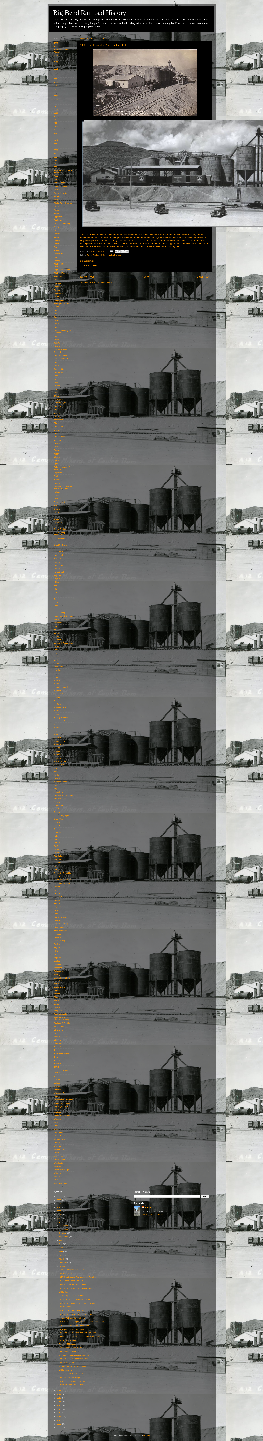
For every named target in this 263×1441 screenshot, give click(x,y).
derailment (58, 420)
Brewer (57, 290)
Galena (57, 509)
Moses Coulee (60, 761)
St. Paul (57, 1033)
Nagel (56, 772)
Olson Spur (59, 819)
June (61, 1248)
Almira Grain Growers (63, 203)
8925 (56, 160)
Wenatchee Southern (63, 1136)
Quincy (57, 876)
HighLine (57, 579)
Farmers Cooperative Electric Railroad (63, 487)
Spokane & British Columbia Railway (61, 1018)
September (64, 1237)
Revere (57, 910)
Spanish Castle (60, 1014)
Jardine (57, 602)
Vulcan (57, 1086)
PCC (56, 846)
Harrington (58, 565)
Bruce (56, 297)
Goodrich (58, 522)
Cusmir (57, 386)
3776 (56, 110)
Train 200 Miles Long (67, 1344)
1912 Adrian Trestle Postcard (71, 1281)
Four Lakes (59, 499)
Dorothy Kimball (60, 436)
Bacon (56, 237)
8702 (56, 153)
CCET (56, 324)
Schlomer (58, 968)
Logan (56, 663)
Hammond (58, 555)
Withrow (57, 1173)
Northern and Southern (63, 795)
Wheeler (57, 1146)
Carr (56, 317)
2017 (59, 1394)
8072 (56, 147)
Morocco (57, 755)
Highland (57, 575)
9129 (56, 164)
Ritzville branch (60, 917)
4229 (56, 133)
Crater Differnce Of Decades (71, 1385)
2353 (56, 59)
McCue (57, 700)
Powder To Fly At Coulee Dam (71, 1270)
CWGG (57, 393)
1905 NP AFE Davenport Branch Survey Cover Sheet (81, 1322)
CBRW (57, 320)
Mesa (56, 714)
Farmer (57, 483)
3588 (56, 99)
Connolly (57, 362)
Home (145, 276)
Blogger (146, 1435)
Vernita (57, 1079)
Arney (56, 227)
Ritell (56, 914)
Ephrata (57, 464)
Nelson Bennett (60, 782)
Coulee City (59, 369)
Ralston (57, 887)
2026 (59, 1196)
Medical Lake (59, 711)
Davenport (58, 399)
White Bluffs (59, 1149)
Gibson (57, 515)
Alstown (57, 206)
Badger (57, 240)
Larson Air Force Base (63, 643)
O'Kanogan (58, 805)
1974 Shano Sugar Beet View (71, 1329)
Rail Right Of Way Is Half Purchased (74, 1355)
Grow (56, 548)
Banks (56, 244)
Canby (56, 314)
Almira (56, 200)
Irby (55, 592)
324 (55, 86)
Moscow (57, 758)
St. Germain (59, 1030)
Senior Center (60, 987)
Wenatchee (59, 1132)
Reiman (57, 900)
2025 (59, 1200)
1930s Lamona (65, 1307)
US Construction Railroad (110, 255)
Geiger (57, 512)
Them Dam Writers (62, 1053)
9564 (56, 167)
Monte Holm (59, 744)
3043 (56, 82)
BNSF (56, 280)
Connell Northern (61, 359)
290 (55, 72)
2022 (59, 1211)
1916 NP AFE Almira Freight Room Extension (78, 1314)
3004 (56, 79)
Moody (57, 748)
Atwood (57, 234)
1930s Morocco (65, 1273)
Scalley (57, 961)
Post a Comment (91, 265)
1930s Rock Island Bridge (69, 1377)
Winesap (57, 1166)
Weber (57, 1129)
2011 (59, 1416)
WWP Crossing (60, 1183)
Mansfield (58, 684)
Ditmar (57, 423)
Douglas (57, 440)
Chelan (57, 336)
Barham (57, 247)
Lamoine (57, 636)
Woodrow (58, 1176)
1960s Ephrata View (67, 1340)
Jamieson (58, 596)
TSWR (57, 1067)
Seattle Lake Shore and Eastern (62, 979)
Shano (56, 997)
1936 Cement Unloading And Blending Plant (77, 1333)
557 (55, 137)
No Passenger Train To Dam (71, 1374)
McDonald (58, 704)
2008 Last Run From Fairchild (71, 1310)
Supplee (57, 1043)
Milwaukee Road (61, 721)
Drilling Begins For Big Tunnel (71, 1296)
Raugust (57, 890)
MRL (56, 768)
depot (56, 416)
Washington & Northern (64, 1100)
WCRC (57, 1122)
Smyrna (57, 1007)
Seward (57, 994)
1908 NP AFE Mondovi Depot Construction (77, 1303)
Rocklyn (57, 937)
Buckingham (59, 300)
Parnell (57, 843)
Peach (56, 849)
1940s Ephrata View (67, 1351)
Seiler (56, 983)
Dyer (56, 447)
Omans (57, 822)
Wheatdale (58, 1143)
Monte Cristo (59, 741)
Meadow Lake (60, 707)
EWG (56, 476)
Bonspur (57, 283)
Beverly (57, 261)
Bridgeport (58, 293)
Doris (56, 433)
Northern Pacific (61, 799)
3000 (56, 76)
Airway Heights (60, 193)
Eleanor (57, 457)
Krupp (56, 630)
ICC (55, 589)
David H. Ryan (60, 403)
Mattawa (57, 697)
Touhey (57, 1060)
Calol (56, 310)
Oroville (57, 826)
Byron (56, 307)
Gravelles (58, 541)
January (63, 1266)
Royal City (58, 947)
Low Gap (58, 670)
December (64, 1225)
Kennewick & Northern (63, 616)
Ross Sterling (59, 941)
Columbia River (60, 355)
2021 (59, 1215)
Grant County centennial (59, 533)
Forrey (56, 495)
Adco (56, 176)
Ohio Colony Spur (61, 815)
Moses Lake (59, 765)
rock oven (58, 934)
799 (55, 143)
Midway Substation (62, 717)
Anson (56, 213)
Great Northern (60, 545)
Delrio (56, 410)
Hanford (57, 558)
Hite (55, 585)
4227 (56, 130)
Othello (57, 829)
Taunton (57, 1047)
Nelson (57, 778)
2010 (59, 1420)
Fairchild (57, 479)
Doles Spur (58, 426)
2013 (59, 1409)
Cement (57, 327)
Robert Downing (61, 924)
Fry (55, 505)
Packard (57, 832)
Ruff (56, 954)
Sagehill (57, 958)
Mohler (57, 728)
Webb (56, 1126)
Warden (57, 1096)
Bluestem (58, 276)
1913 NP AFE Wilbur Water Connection (75, 1288)
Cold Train (58, 343)
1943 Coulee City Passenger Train (73, 1359)
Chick (56, 340)
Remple (57, 903)
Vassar (57, 1076)
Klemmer (58, 623)
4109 (56, 120)
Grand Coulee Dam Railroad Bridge (74, 1325)
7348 (56, 140)
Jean (56, 606)
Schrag (57, 974)
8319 (56, 150)
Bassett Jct (58, 254)
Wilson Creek (59, 1160)
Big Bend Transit (61, 273)
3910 (56, 113)
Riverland (58, 920)
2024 (59, 1204)
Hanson (57, 562)
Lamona (57, 640)
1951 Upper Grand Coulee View (72, 1284)
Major (56, 677)
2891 (56, 69)
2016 (59, 1398)
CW (55, 389)
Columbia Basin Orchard (60, 351)
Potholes (57, 859)
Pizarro (57, 853)
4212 (56, 126)
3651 (56, 103)
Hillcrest (57, 582)
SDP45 (148, 1207)
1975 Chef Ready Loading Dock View (74, 1299)
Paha (56, 836)
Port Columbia (60, 856)
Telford (57, 1050)
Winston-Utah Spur (62, 1170)
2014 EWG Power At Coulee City (72, 1381)
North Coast (59, 792)
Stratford (57, 1040)
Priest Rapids (59, 863)
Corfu (56, 366)
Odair (56, 809)
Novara (57, 802)
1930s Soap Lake (66, 1370)
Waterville (58, 1112)
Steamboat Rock (61, 1037)
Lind (56, 660)
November (64, 1229)
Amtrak (57, 210)
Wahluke (57, 1090)
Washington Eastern (62, 1103)
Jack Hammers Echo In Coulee (72, 1348)
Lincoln (57, 657)
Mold (56, 731)
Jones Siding (59, 613)
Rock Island (59, 927)
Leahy (56, 650)
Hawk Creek (59, 572)
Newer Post (87, 276)
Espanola (58, 473)
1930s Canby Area (66, 1363)
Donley (57, 430)
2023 (59, 1207)
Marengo (57, 690)
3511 (56, 96)
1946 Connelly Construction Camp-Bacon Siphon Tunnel (82, 1336)
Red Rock (58, 897)
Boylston (57, 287)
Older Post (202, 276)
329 (55, 93)
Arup (56, 230)
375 (55, 106)
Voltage (57, 1083)
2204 (56, 55)
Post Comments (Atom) (102, 282)
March (62, 1259)
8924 (56, 157)
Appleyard (58, 220)
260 (55, 65)
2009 (59, 1424)
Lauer (56, 646)
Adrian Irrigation (60, 186)
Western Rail (59, 1139)
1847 (56, 46)
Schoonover (59, 971)
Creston (57, 379)
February (63, 1263)
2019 (59, 1222)
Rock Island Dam (61, 930)
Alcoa (56, 196)
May (61, 1252)
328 (55, 89)
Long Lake (58, 667)
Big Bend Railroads (62, 270)
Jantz (56, 599)
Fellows (57, 492)
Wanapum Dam (60, 1093)
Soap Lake (58, 1011)
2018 (59, 1390)
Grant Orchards (60, 538)
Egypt (56, 453)
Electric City (59, 460)
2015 (59, 1402)
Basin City (58, 250)
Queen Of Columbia (62, 873)
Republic (57, 907)
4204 (56, 123)
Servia (56, 990)
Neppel (57, 788)
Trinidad (57, 1064)
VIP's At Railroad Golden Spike (72, 1318)
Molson (57, 734)
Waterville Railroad (62, 1116)
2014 (59, 1405)
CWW (56, 396)
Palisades (58, 839)
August (62, 1240)
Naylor (56, 775)
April (61, 1255)
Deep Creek (59, 406)
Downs (57, 443)
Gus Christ (58, 552)
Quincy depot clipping (63, 883)
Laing (56, 633)
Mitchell (57, 724)
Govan (57, 526)
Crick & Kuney (60, 382)
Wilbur (56, 1153)
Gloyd (56, 519)
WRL (56, 1180)
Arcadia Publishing (62, 223)
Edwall (57, 450)
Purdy (56, 870)
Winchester (59, 1163)
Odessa (57, 812)
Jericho (57, 609)
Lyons (56, 673)
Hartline (57, 569)
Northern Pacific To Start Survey (72, 1366)
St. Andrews (59, 1026)
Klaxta (56, 619)
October (63, 1233)
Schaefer (58, 964)
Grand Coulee (93, 255)
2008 (59, 1428)
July (61, 1244)
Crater (56, 376)
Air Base (57, 189)
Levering (57, 653)
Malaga (57, 680)
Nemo (56, 785)
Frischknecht (59, 502)
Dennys (57, 413)
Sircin (56, 1004)
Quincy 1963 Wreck (62, 880)
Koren (56, 626)
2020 (59, 1218)
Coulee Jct (58, 372)
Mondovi (57, 738)
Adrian (56, 179)
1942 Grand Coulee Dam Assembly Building (77, 1277)
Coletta (57, 346)
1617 (56, 43)
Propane (57, 866)
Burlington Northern (62, 303)
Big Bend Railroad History (89, 12)
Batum (56, 257)
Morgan (57, 751)
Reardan (57, 893)
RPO (56, 951)
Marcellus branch (61, 687)
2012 (59, 1413)
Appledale (58, 217)
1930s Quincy (64, 1292)
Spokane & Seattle (62, 1023)
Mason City (59, 694)
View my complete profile (152, 1215)
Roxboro (57, 944)
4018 (56, 116)
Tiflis (56, 1057)
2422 (56, 62)
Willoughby (58, 1156)
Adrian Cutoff (59, 183)
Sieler (56, 1000)
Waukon (57, 1119)
